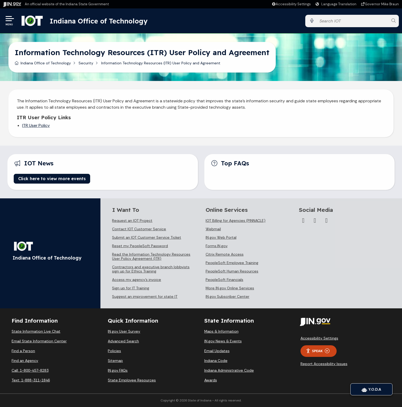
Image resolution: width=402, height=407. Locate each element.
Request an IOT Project (132, 220)
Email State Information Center (39, 341)
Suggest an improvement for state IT (144, 296)
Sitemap (115, 360)
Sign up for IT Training (130, 288)
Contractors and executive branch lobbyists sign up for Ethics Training (151, 269)
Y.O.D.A (371, 389)
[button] (291, 4)
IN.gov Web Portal (221, 237)
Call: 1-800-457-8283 (30, 370)
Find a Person (23, 350)
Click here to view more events (52, 178)
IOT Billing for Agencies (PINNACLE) (235, 220)
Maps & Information (221, 331)
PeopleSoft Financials (224, 279)
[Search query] (352, 21)
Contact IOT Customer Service (139, 229)
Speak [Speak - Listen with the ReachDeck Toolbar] (318, 350)
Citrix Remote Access (225, 254)
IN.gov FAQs (118, 370)
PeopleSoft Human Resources (232, 271)
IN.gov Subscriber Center (227, 296)
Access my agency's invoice (136, 279)
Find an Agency (25, 360)
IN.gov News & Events (223, 341)
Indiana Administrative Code (229, 370)
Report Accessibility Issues (324, 363)
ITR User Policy (36, 125)
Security (86, 63)
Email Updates (217, 350)
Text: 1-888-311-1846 (31, 380)
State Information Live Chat (36, 331)
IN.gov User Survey (124, 331)
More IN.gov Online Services (230, 288)
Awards (210, 380)
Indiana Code (215, 360)
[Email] (326, 220)
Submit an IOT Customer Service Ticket (146, 237)
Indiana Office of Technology (100, 21)
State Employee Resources (132, 380)
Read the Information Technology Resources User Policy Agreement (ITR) (151, 256)
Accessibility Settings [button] (319, 338)
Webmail (213, 229)
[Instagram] (303, 220)
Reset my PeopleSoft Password (140, 245)
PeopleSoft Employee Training (232, 262)
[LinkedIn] (315, 220)
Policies (114, 350)
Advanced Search (123, 341)
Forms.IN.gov (216, 245)
